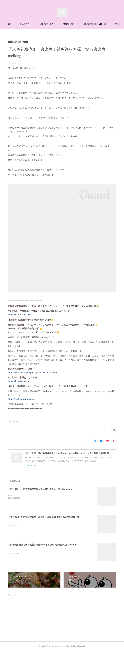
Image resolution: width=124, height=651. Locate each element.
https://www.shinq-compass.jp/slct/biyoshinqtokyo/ (32, 372)
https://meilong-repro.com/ (21, 399)
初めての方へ (48, 23)
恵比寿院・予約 (70, 23)
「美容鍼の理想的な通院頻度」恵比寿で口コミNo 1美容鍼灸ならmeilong (43, 517)
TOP (32, 23)
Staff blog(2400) (13, 422)
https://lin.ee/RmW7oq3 (19, 314)
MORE (88, 23)
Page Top (62, 634)
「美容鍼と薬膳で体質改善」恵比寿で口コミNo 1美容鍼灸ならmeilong (42, 544)
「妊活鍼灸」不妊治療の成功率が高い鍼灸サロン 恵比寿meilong (40, 489)
